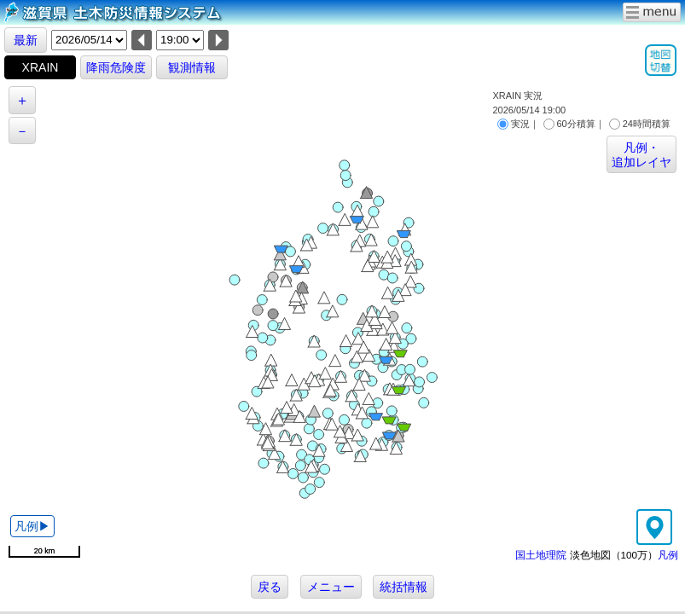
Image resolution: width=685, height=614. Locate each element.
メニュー (331, 587)
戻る (270, 587)
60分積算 (569, 124)
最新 (26, 40)
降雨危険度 (116, 67)
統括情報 (403, 587)
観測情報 (192, 67)
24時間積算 (639, 124)
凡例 (668, 554)
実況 (513, 124)
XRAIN (40, 67)
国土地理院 (540, 554)
